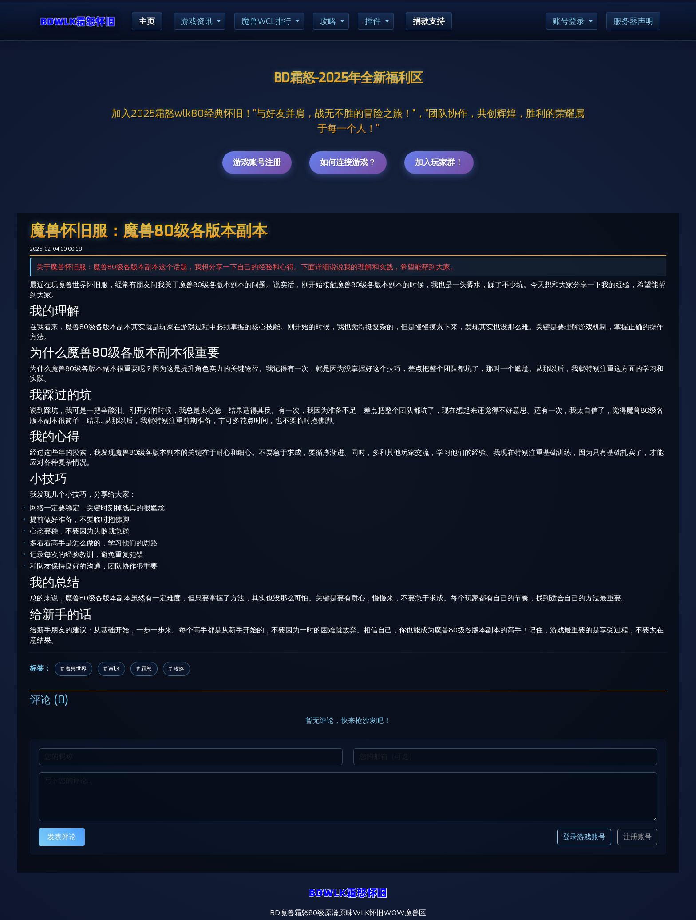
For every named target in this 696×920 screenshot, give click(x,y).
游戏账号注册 (257, 162)
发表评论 (61, 836)
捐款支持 (429, 21)
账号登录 (569, 21)
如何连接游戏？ (348, 162)
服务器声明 (633, 21)
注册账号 (637, 837)
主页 (147, 21)
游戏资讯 (197, 21)
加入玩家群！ (439, 162)
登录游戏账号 (584, 836)
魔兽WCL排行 (267, 21)
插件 (373, 21)
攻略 (328, 21)
